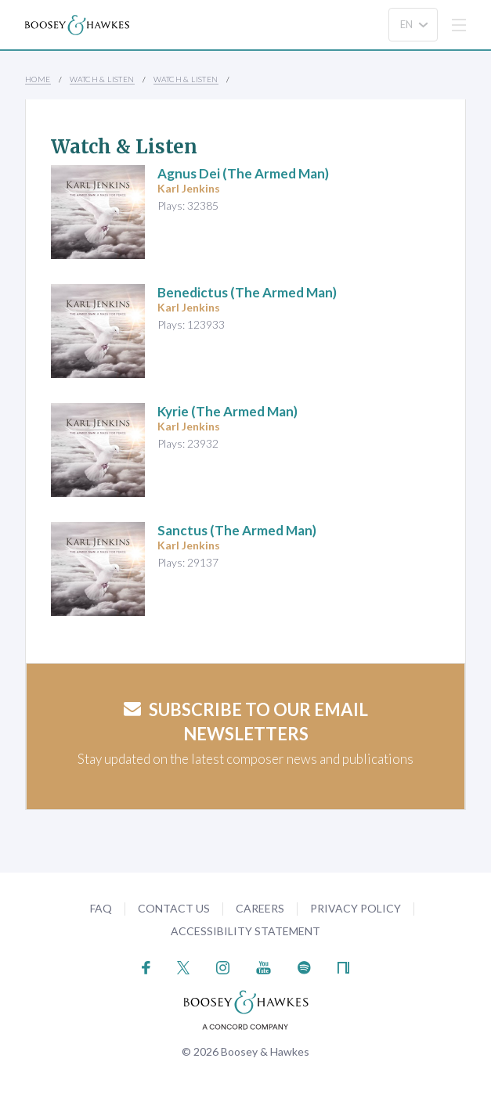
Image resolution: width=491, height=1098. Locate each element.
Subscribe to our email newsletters (246, 721)
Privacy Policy (355, 908)
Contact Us (174, 908)
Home (38, 79)
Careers (260, 908)
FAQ (101, 908)
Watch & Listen (102, 79)
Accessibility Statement (245, 931)
